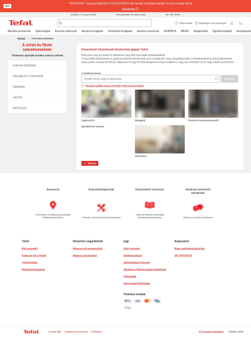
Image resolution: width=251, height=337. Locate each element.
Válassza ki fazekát (85, 255)
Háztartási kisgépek (120, 30)
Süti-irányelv (132, 248)
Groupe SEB (55, 331)
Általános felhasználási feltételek (145, 269)
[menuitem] (19, 31)
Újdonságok (43, 30)
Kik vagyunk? (30, 248)
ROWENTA (170, 30)
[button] (183, 23)
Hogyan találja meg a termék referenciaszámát (112, 85)
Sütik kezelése (133, 255)
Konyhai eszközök (148, 30)
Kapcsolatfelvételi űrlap (189, 248)
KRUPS (185, 30)
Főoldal (21, 38)
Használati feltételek (137, 283)
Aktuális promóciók (19, 30)
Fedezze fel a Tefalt (34, 255)
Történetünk (29, 262)
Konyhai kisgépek (92, 30)
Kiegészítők (201, 30)
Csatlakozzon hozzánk (76, 331)
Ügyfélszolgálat (222, 30)
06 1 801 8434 (183, 255)
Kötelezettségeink (33, 269)
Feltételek (130, 276)
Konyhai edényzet (66, 30)
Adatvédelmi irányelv (137, 262)
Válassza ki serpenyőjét (87, 248)
